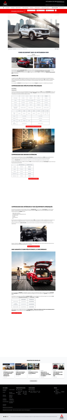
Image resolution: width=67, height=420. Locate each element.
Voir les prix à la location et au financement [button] (33, 126)
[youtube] (4, 416)
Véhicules (13, 7)
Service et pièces (12, 389)
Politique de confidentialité (11, 399)
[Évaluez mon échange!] (55, 10)
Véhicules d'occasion (4, 396)
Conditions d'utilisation (5, 399)
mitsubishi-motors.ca (5, 405)
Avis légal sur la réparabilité (11, 402)
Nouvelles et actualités (5, 390)
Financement (38, 7)
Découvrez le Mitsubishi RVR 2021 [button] (33, 246)
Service (32, 7)
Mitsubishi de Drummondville (55, 1)
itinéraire (62, 391)
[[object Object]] (57, 48)
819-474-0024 (55, 7)
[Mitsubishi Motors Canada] (61, 416)
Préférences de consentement (8, 407)
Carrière (4, 392)
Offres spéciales (26, 7)
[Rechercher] (52, 8)
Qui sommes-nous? (46, 7)
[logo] (5, 3)
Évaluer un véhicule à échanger (11, 396)
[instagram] (7, 416)
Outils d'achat (18, 7)
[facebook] (6, 416)
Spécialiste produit (32, 55)
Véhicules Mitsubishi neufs (12, 393)
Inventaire (7, 7)
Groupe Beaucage (5, 401)
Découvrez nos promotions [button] (33, 178)
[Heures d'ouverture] (61, 7)
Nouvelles (33, 54)
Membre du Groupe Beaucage (60, 2)
